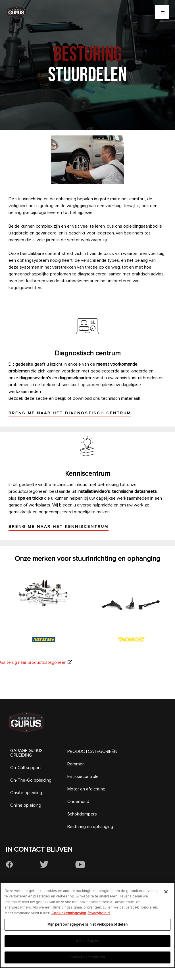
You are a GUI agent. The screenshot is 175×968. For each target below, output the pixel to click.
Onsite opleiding (26, 792)
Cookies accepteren (87, 957)
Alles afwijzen (87, 941)
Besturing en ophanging (90, 826)
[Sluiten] (166, 891)
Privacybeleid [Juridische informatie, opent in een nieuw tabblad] (99, 913)
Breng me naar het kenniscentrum (59, 526)
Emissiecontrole (83, 776)
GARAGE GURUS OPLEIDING (26, 752)
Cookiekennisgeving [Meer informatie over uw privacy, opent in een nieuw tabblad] (68, 913)
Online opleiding (25, 805)
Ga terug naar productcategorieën (33, 662)
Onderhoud (78, 801)
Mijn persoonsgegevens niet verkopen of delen (87, 924)
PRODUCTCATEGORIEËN (92, 751)
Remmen (76, 764)
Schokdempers (82, 814)
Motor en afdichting (86, 789)
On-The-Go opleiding (30, 780)
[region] (87, 925)
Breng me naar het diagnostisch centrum (70, 413)
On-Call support (25, 767)
